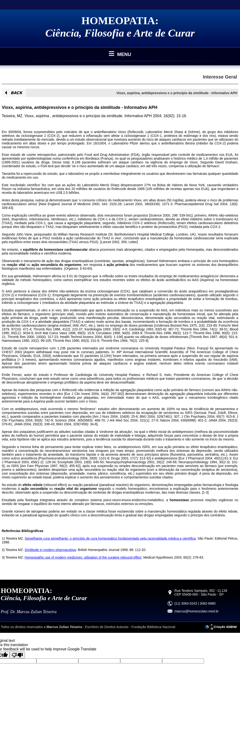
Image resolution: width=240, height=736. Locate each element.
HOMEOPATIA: (120, 21)
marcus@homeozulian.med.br (196, 611)
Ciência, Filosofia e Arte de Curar (120, 33)
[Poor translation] (17, 654)
